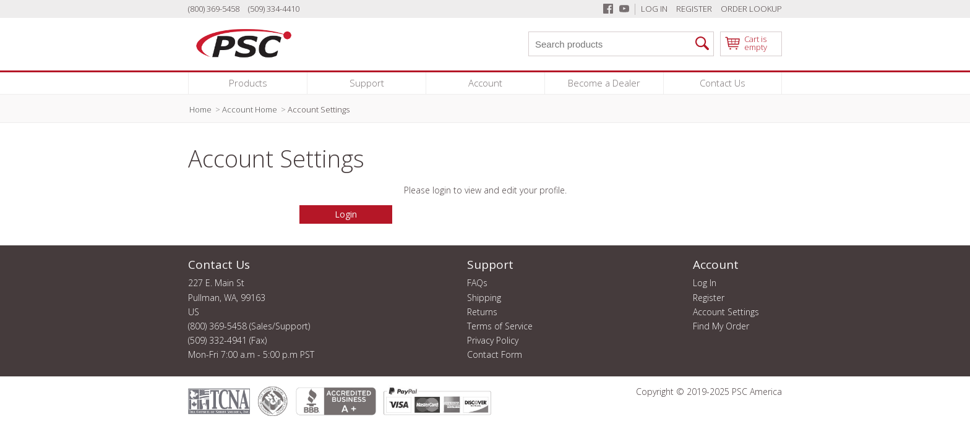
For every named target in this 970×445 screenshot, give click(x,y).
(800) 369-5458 (213, 8)
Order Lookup (751, 8)
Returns (482, 312)
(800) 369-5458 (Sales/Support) (249, 326)
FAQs (477, 283)
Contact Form (494, 354)
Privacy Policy (492, 340)
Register (694, 8)
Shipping (484, 297)
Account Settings (726, 312)
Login (346, 214)
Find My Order (721, 326)
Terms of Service (500, 326)
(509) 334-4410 (273, 8)
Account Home (249, 109)
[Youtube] (624, 9)
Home (200, 109)
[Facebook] (608, 9)
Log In (654, 8)
